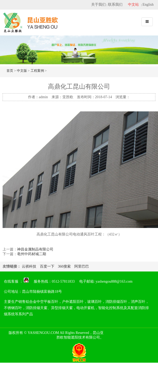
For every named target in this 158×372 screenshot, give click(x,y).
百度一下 (47, 266)
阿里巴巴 (81, 266)
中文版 (22, 71)
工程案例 (37, 71)
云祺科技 (29, 266)
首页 (9, 71)
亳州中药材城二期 (31, 254)
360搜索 (64, 266)
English (148, 4)
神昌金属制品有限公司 (35, 249)
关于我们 (98, 4)
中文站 (133, 4)
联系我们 (115, 4)
